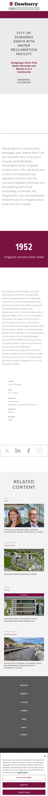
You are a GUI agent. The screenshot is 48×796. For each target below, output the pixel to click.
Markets (24, 694)
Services (24, 685)
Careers (24, 711)
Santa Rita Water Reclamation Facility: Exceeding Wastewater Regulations (20, 619)
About (24, 727)
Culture (24, 702)
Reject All (24, 786)
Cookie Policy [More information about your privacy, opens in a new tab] (22, 773)
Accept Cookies (24, 793)
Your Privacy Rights (24, 778)
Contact (24, 735)
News (24, 719)
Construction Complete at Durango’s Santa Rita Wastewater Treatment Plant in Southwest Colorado (23, 665)
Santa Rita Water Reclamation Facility (20, 574)
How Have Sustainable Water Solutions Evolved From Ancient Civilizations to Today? (23, 530)
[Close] (45, 757)
